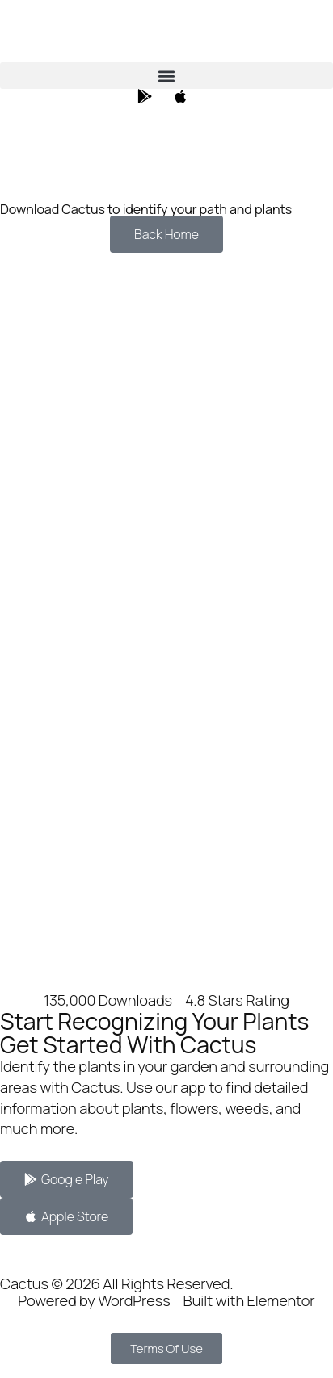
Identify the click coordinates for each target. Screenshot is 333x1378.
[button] (166, 75)
